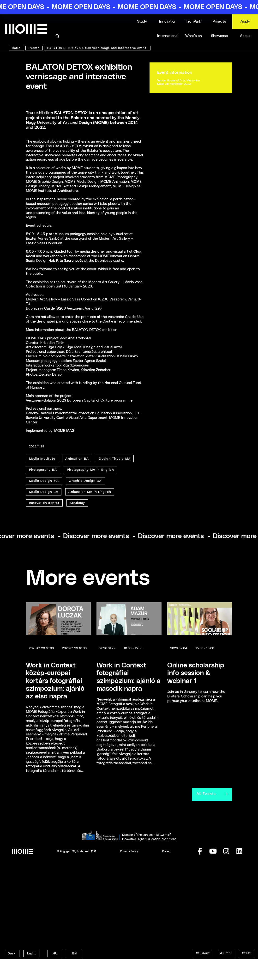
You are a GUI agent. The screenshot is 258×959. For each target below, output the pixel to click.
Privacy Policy (129, 913)
